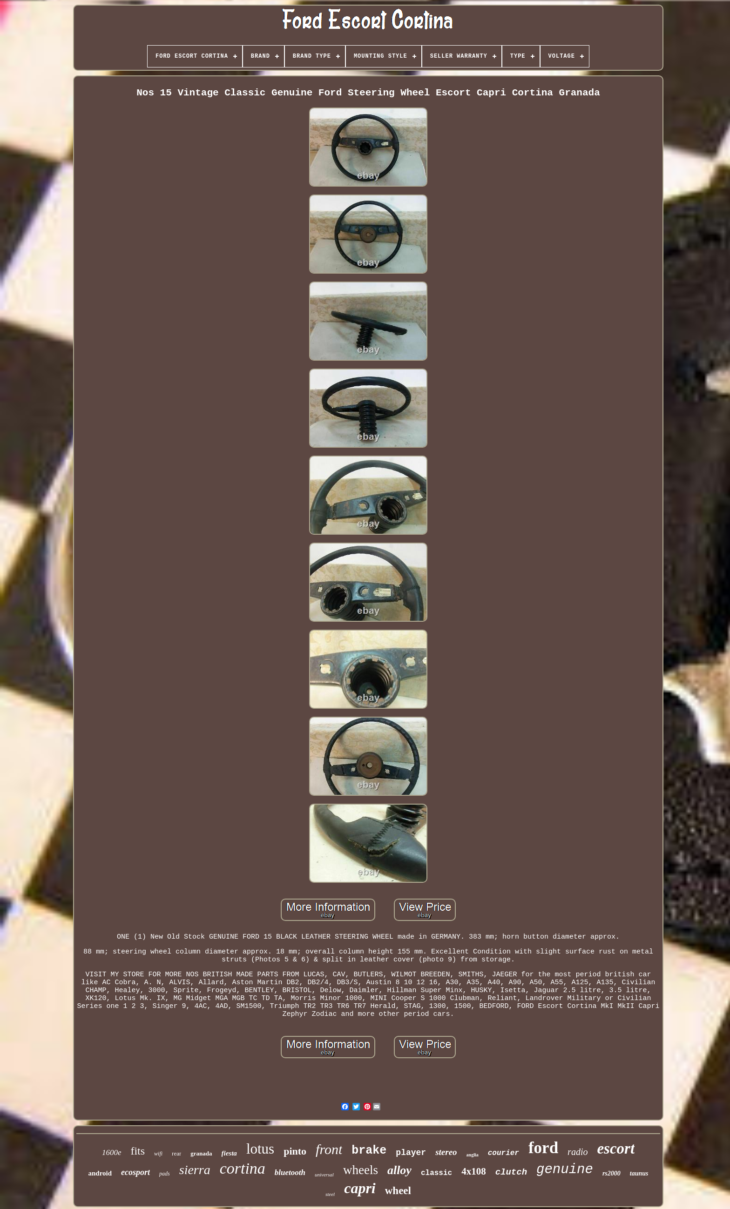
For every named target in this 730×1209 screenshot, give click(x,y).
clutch (511, 1172)
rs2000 (611, 1173)
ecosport (135, 1172)
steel (330, 1194)
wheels (360, 1170)
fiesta (229, 1153)
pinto (295, 1151)
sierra (194, 1169)
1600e (112, 1152)
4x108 (473, 1171)
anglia (472, 1154)
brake (368, 1150)
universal (324, 1174)
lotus (260, 1149)
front (329, 1149)
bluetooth (290, 1172)
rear (176, 1153)
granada (201, 1153)
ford (543, 1148)
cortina (242, 1168)
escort (616, 1148)
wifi (158, 1153)
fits (137, 1151)
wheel (398, 1190)
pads (164, 1173)
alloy (399, 1170)
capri (360, 1188)
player (411, 1152)
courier (503, 1153)
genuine (564, 1169)
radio (578, 1152)
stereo (446, 1152)
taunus (639, 1173)
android (100, 1173)
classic (436, 1173)
